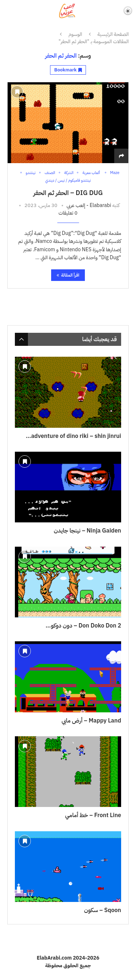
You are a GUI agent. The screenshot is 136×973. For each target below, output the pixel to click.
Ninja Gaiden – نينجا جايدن (87, 531)
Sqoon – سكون (102, 910)
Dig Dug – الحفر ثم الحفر (68, 193)
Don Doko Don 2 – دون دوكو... (83, 626)
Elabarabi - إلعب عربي (89, 205)
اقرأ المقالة (68, 275)
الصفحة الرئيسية (113, 34)
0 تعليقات (67, 213)
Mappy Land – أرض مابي (91, 721)
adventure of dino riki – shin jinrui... (73, 436)
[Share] (121, 156)
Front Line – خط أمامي (93, 815)
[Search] (7, 11)
